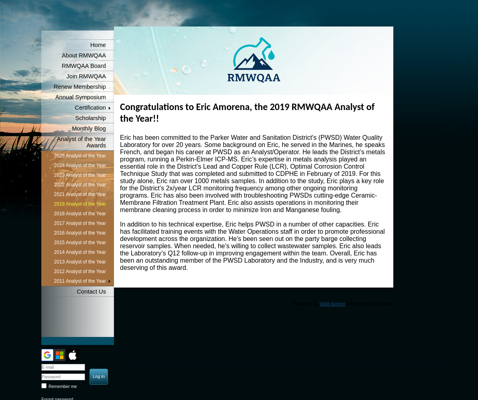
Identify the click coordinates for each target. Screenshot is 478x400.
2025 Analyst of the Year (80, 156)
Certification (90, 107)
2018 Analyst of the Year (80, 213)
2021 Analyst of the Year (80, 194)
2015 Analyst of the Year (80, 242)
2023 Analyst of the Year (80, 175)
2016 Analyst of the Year (80, 233)
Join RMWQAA (86, 76)
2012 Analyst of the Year (80, 271)
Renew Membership (80, 87)
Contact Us (91, 291)
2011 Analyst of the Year (80, 281)
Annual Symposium (80, 97)
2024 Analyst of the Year (80, 165)
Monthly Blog (89, 128)
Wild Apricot (332, 304)
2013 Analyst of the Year (80, 262)
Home (98, 45)
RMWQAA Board (84, 66)
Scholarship (90, 118)
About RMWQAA (84, 55)
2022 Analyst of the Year (80, 185)
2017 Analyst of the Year (80, 223)
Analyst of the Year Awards (81, 142)
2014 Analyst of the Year (80, 252)
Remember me (63, 386)
